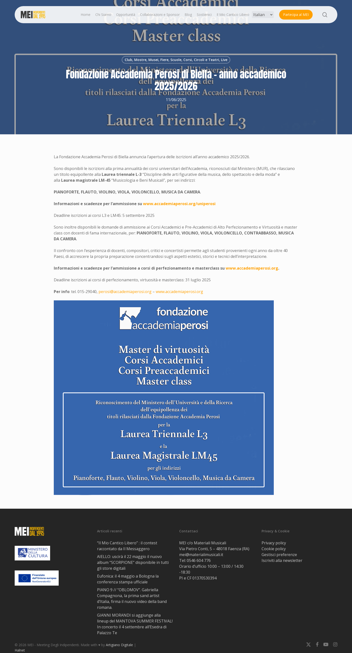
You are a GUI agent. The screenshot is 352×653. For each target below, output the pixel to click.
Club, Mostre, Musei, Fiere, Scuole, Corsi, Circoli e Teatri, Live (176, 59)
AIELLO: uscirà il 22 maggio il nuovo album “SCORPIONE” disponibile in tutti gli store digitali (133, 562)
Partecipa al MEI (296, 14)
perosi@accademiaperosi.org (125, 291)
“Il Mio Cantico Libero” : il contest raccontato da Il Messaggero (127, 545)
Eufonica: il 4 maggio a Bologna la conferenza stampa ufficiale (128, 579)
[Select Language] (263, 14)
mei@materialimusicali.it (201, 554)
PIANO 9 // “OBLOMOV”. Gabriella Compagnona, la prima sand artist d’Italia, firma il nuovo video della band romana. (132, 598)
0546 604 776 (199, 560)
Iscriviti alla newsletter (282, 560)
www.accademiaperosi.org (179, 291)
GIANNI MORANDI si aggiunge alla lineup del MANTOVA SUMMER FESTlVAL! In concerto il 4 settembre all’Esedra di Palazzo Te (135, 623)
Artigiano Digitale (119, 644)
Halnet (20, 650)
